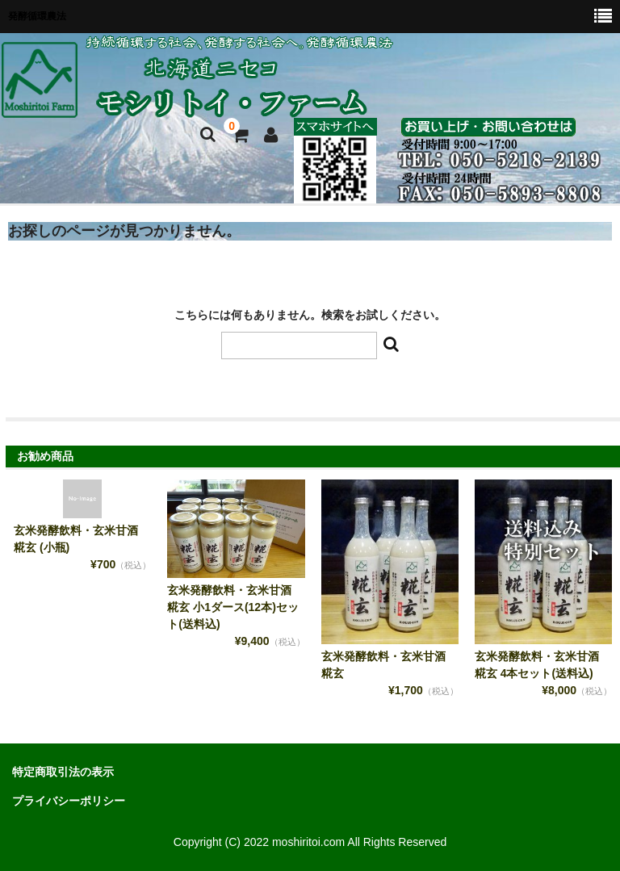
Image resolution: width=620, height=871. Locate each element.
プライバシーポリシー (68, 800)
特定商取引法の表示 (63, 771)
